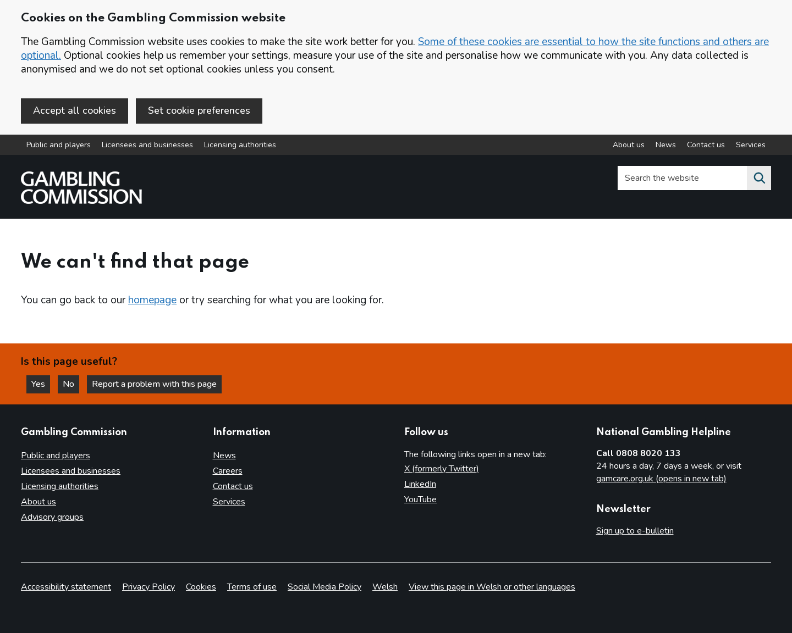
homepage (152, 300)
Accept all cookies (74, 110)
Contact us (233, 486)
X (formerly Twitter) (441, 469)
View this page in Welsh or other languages (492, 587)
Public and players (58, 145)
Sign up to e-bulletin (635, 531)
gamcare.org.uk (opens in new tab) (661, 479)
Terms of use (252, 587)
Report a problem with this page (154, 384)
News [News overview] (666, 145)
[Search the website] (759, 178)
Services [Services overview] (751, 145)
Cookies (201, 587)
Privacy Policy (148, 587)
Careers (228, 471)
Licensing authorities (240, 145)
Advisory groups (52, 517)
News (224, 455)
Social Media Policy (324, 587)
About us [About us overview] (629, 145)
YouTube (420, 499)
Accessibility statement (66, 587)
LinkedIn (420, 484)
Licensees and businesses (147, 145)
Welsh (385, 587)
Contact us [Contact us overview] (706, 145)
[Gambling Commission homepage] (81, 201)
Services (229, 502)
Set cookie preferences (199, 110)
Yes (40, 384)
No (71, 384)
